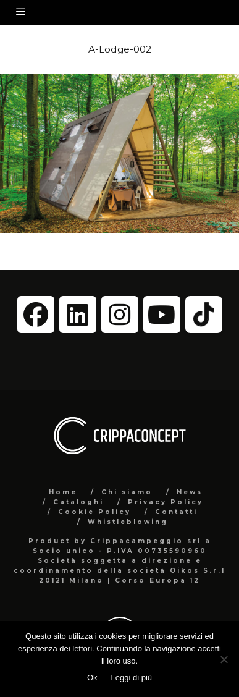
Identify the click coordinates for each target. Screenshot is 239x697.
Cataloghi (78, 502)
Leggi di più (132, 677)
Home (63, 492)
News (190, 492)
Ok (92, 677)
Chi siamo (127, 492)
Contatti (176, 512)
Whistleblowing (128, 522)
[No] (223, 659)
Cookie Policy (94, 512)
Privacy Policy (165, 502)
